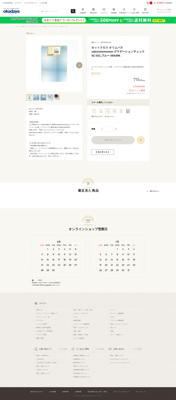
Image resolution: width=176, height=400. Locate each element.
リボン (75, 317)
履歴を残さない (155, 191)
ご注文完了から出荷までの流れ (46, 362)
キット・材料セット (117, 334)
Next (79, 65)
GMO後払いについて (80, 373)
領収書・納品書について (81, 355)
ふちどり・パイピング (80, 313)
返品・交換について (43, 373)
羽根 (111, 331)
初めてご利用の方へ (43, 355)
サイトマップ (140, 391)
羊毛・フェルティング (80, 327)
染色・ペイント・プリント (119, 324)
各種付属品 (77, 320)
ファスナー (40, 320)
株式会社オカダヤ (37, 391)
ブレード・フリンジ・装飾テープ (47, 313)
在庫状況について (79, 359)
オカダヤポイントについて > (135, 93)
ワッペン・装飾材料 (117, 313)
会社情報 (44, 3)
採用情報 (65, 391)
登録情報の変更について (81, 370)
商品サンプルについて (80, 366)
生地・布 (39, 310)
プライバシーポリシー (121, 391)
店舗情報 (48, 285)
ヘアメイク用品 (41, 334)
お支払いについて (42, 370)
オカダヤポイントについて (119, 359)
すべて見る (63, 349)
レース (112, 310)
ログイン (19, 3)
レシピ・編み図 (78, 338)
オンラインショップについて (119, 362)
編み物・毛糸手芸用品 (43, 327)
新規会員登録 (8, 3)
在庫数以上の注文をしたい (82, 377)
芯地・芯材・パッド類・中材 (82, 310)
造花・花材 (77, 331)
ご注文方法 (40, 359)
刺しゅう (113, 327)
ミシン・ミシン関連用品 (81, 324)
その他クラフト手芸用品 (44, 331)
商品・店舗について (117, 355)
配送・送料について (43, 366)
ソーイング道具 (41, 324)
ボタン (112, 317)
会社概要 (53, 391)
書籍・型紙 (40, 338)
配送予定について (79, 362)
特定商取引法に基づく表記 (97, 391)
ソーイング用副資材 (117, 320)
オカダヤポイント (32, 3)
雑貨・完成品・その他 (80, 334)
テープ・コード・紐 (43, 317)
